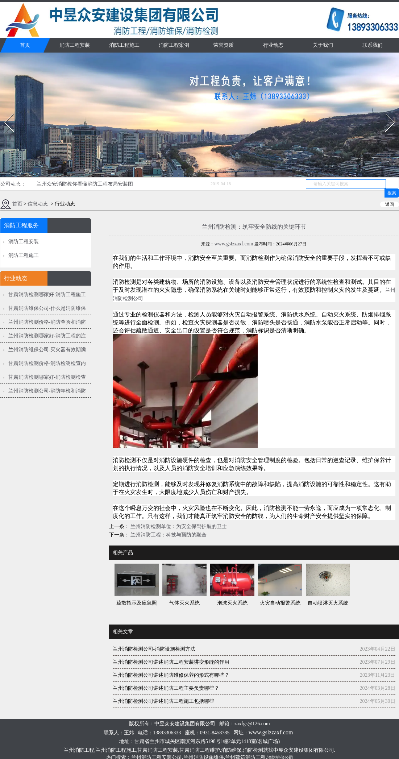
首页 (25, 45)
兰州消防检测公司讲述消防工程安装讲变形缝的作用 (171, 662)
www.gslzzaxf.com (233, 243)
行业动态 (273, 45)
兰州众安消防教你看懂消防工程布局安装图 (85, 184)
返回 (389, 204)
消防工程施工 (124, 45)
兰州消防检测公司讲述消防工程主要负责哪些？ (166, 688)
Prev (4, 111)
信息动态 (38, 204)
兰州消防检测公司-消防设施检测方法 (154, 649)
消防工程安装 (74, 45)
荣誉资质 (223, 45)
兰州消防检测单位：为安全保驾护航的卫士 (178, 526)
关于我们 (323, 45)
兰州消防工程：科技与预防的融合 (168, 535)
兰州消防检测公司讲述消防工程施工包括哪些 (163, 701)
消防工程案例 (174, 45)
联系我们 (372, 45)
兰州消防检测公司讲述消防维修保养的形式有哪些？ (171, 675)
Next (386, 111)
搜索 (391, 192)
